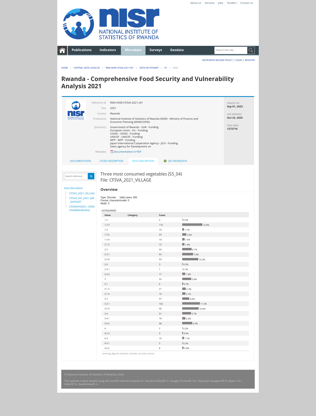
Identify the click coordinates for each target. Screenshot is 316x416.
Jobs (220, 3)
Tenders (232, 3)
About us (195, 3)
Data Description (73, 188)
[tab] (80, 161)
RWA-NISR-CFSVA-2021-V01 (120, 67)
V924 (175, 67)
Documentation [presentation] (80, 161)
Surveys (156, 50)
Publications (82, 50)
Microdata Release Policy (217, 60)
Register (250, 60)
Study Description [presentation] (111, 161)
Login (238, 60)
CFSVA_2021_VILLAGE (82, 193)
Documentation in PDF (125, 151)
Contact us (246, 3)
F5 (165, 67)
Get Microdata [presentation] (175, 161)
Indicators (108, 50)
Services (210, 3)
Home (64, 67)
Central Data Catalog (87, 67)
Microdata (133, 50)
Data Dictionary (149, 67)
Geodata (177, 50)
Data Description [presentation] (143, 161)
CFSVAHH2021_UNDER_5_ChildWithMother (85, 208)
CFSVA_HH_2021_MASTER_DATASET (84, 199)
